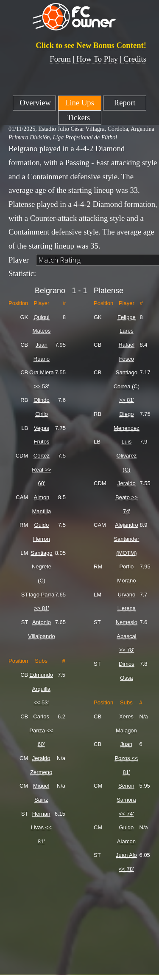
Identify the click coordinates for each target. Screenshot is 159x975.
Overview (34, 102)
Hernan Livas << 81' (41, 828)
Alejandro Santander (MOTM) (126, 539)
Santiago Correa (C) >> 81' (126, 386)
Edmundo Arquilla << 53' (41, 689)
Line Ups (79, 102)
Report (125, 102)
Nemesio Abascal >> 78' (126, 636)
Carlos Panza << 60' (41, 730)
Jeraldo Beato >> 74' (126, 497)
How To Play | (99, 58)
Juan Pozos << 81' (126, 758)
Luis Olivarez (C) (127, 455)
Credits (134, 58)
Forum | (63, 58)
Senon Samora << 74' (126, 800)
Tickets (79, 117)
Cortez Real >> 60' (41, 469)
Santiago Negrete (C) (41, 567)
